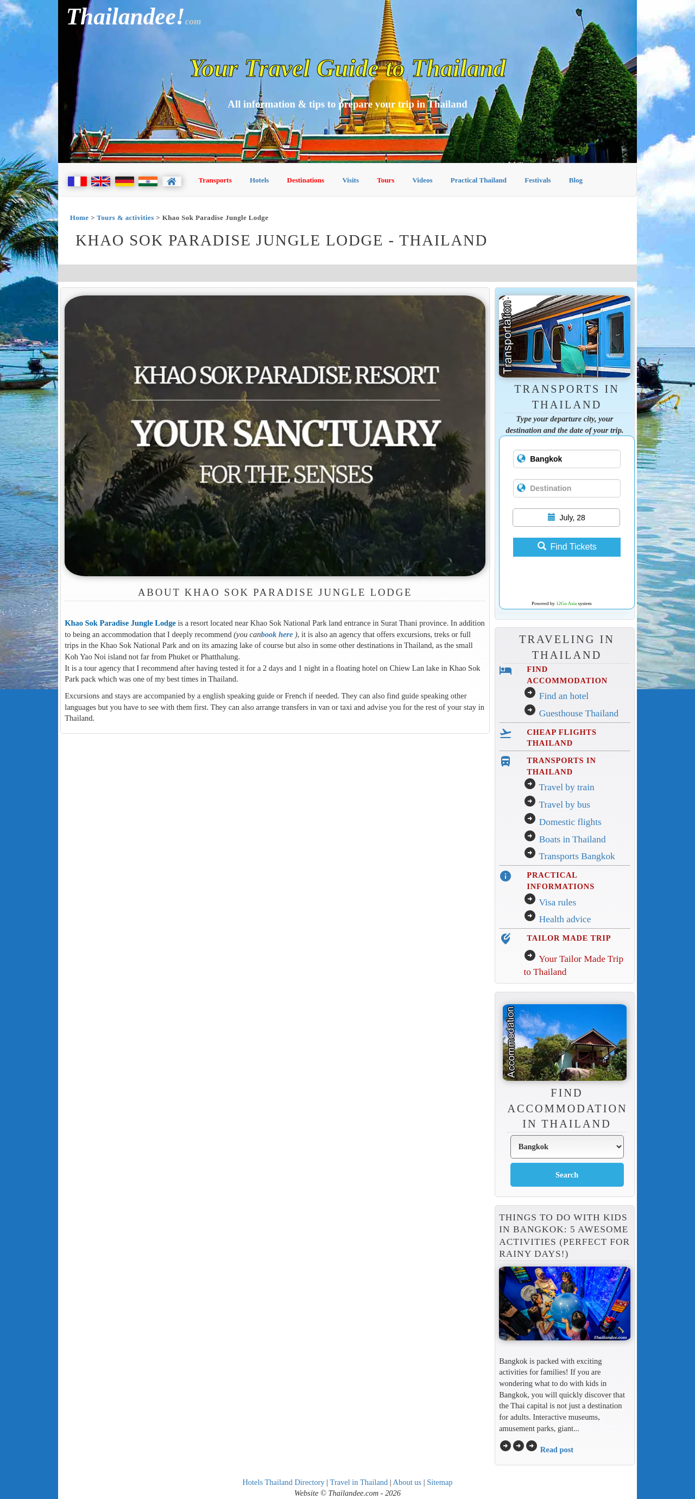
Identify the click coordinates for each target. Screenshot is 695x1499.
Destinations (306, 180)
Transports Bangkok (577, 856)
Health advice (565, 919)
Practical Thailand (479, 180)
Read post (556, 1449)
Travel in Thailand (359, 1482)
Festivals (538, 180)
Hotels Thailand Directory (283, 1482)
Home (79, 217)
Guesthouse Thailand (578, 713)
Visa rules (557, 902)
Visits (350, 180)
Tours (385, 180)
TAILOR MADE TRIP (569, 938)
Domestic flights (570, 822)
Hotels (259, 180)
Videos (422, 180)
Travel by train (566, 787)
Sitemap (439, 1482)
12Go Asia (566, 603)
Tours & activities (125, 217)
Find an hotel (564, 696)
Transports (215, 180)
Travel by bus (564, 804)
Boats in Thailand (572, 839)
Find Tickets (567, 546)
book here (277, 634)
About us (407, 1482)
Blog (576, 180)
